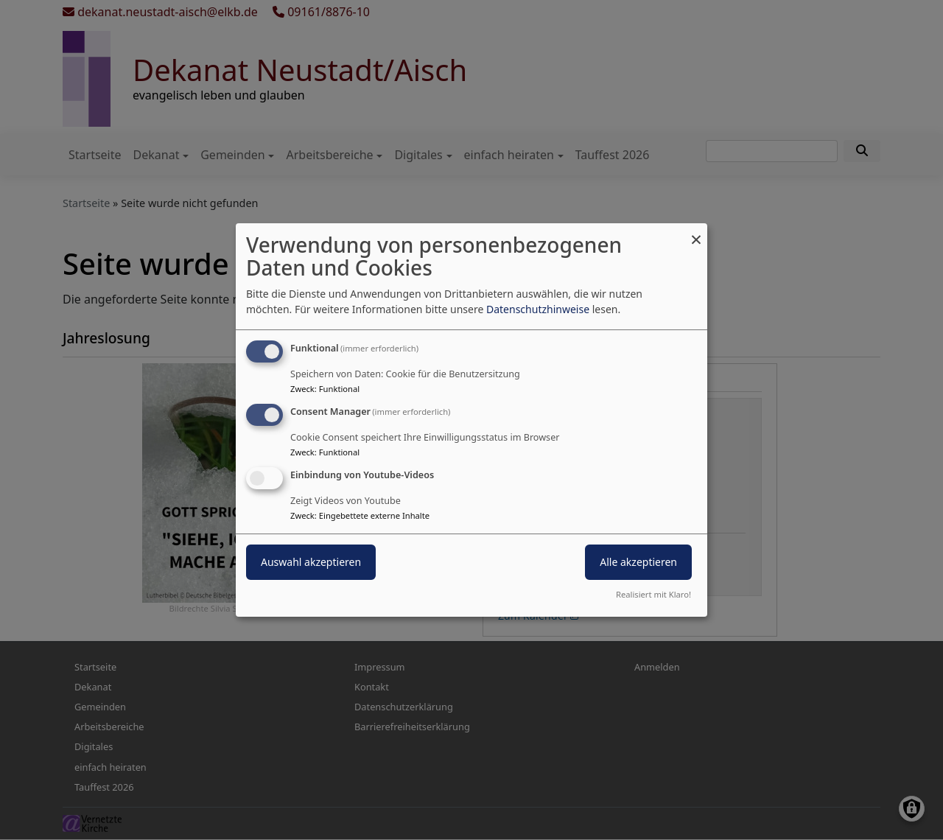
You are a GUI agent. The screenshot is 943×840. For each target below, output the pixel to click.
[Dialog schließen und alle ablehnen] (696, 232)
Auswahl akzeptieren (311, 562)
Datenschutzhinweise (537, 309)
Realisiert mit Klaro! (653, 594)
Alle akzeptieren (638, 562)
